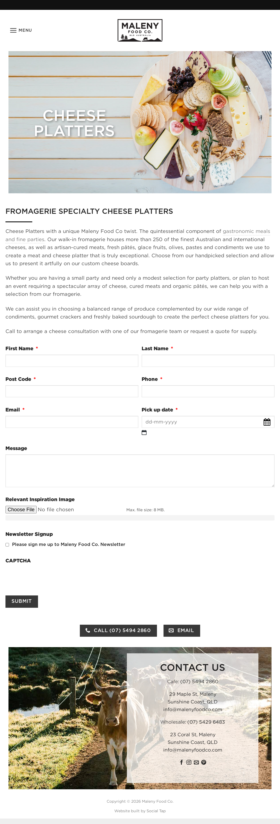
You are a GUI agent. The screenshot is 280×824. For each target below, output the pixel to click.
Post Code (21, 379)
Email (16, 410)
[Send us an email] (196, 762)
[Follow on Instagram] (188, 762)
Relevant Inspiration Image (40, 499)
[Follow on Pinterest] (203, 762)
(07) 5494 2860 (199, 681)
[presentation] (47, 577)
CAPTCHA (18, 560)
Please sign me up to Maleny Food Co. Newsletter (68, 544)
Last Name (159, 348)
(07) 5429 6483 (206, 721)
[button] (21, 30)
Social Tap (156, 811)
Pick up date (161, 410)
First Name (22, 348)
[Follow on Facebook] (181, 762)
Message (16, 448)
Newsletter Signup (29, 534)
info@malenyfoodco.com (192, 709)
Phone (153, 379)
